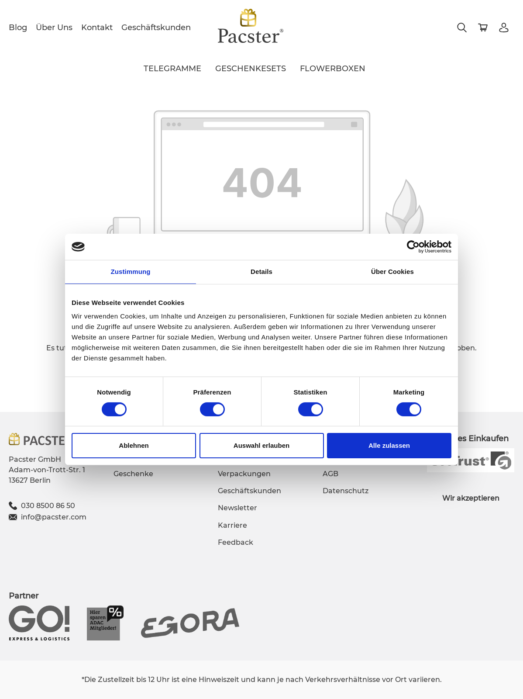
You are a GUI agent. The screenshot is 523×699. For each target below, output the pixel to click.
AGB (330, 474)
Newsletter (237, 508)
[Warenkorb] (482, 27)
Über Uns (54, 27)
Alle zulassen (389, 445)
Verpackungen (244, 474)
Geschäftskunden (156, 27)
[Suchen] (461, 27)
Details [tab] (261, 271)
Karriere (232, 525)
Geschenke (133, 474)
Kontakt (97, 27)
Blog (18, 27)
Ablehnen (133, 445)
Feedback (235, 542)
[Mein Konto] (503, 27)
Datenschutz (345, 491)
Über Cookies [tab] (392, 271)
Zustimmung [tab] (131, 271)
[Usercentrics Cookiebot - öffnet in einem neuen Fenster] (413, 246)
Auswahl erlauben (261, 445)
